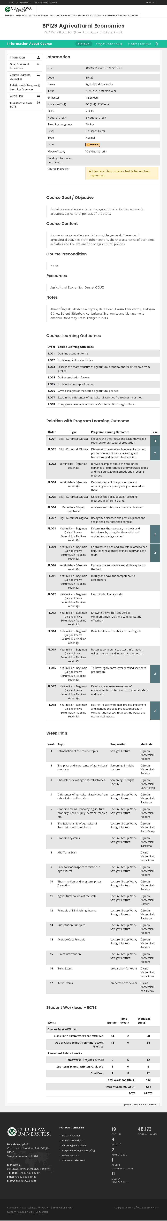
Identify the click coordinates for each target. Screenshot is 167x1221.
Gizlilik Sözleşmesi (38, 1215)
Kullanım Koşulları (16, 1215)
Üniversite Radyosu (73, 1144)
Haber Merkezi (70, 1159)
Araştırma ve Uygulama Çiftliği (78, 1154)
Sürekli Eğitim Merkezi (74, 1149)
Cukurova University (20, 2)
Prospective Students (46, 2)
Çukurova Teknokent (73, 1164)
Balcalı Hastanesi (71, 1139)
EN (150, 2)
